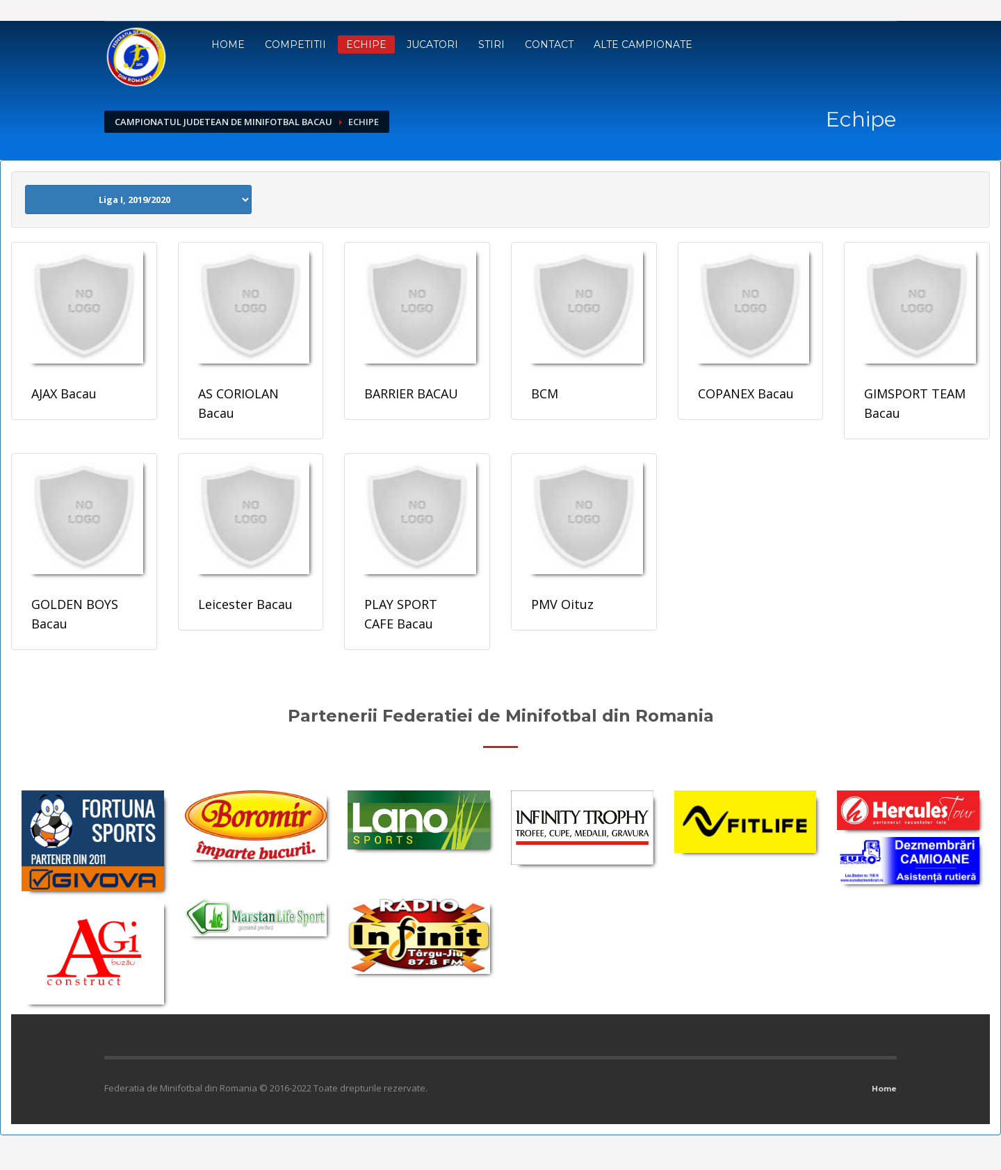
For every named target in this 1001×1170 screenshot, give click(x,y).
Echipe (366, 44)
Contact (549, 44)
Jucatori (432, 44)
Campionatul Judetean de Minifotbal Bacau (223, 121)
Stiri (491, 44)
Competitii (295, 44)
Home (228, 44)
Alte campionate (643, 44)
